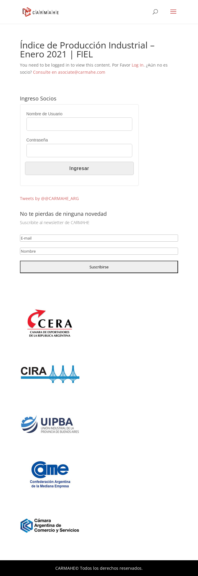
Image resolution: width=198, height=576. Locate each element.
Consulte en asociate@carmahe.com (69, 72)
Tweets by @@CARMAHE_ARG (49, 198)
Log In (138, 65)
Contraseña (37, 140)
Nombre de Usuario (44, 113)
